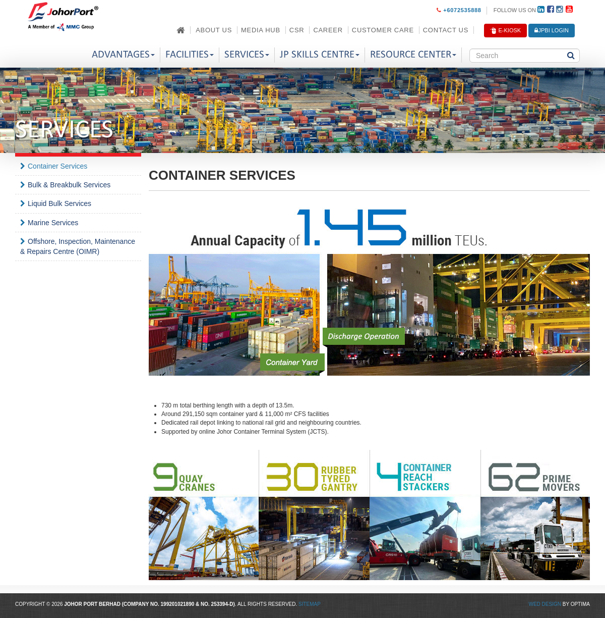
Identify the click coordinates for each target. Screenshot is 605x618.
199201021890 (178, 604)
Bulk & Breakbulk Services (69, 185)
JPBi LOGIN (551, 30)
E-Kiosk (505, 30)
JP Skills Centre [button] (319, 54)
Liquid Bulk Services (59, 203)
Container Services (57, 166)
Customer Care (383, 30)
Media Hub (260, 30)
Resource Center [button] (413, 54)
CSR (297, 30)
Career (327, 30)
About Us (214, 30)
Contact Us (445, 30)
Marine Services (53, 223)
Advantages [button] (123, 54)
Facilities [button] (189, 54)
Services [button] (246, 54)
